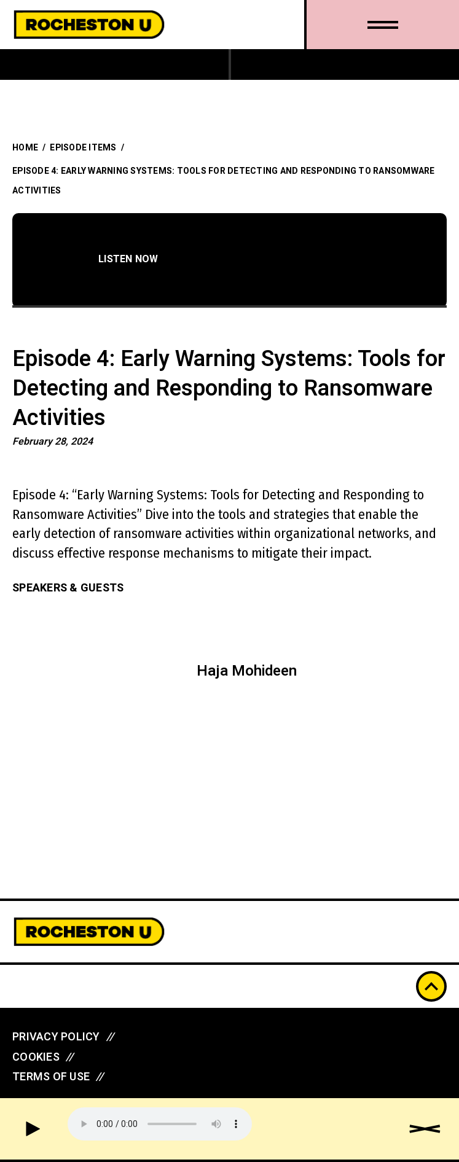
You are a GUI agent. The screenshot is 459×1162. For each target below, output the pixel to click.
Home (25, 147)
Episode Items (83, 147)
